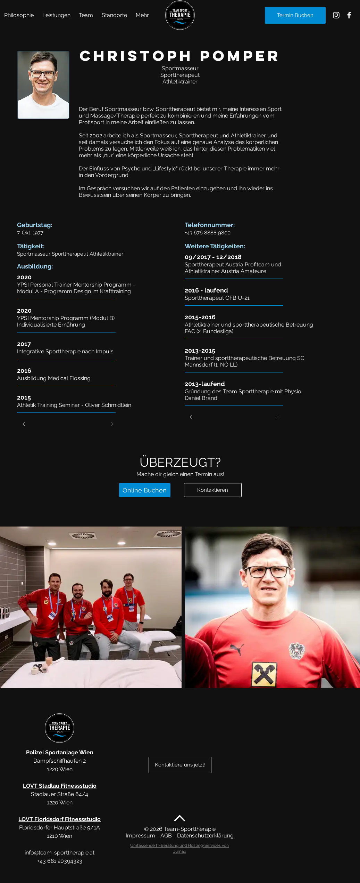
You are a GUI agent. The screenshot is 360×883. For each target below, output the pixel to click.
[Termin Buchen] (295, 15)
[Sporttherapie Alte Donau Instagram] (336, 15)
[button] (56, 15)
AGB (166, 835)
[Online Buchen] (144, 490)
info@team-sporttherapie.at (59, 852)
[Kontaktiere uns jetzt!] (180, 765)
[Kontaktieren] (213, 490)
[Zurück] (24, 424)
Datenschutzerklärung (205, 835)
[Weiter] (112, 424)
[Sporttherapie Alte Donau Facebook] (349, 15)
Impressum (141, 835)
